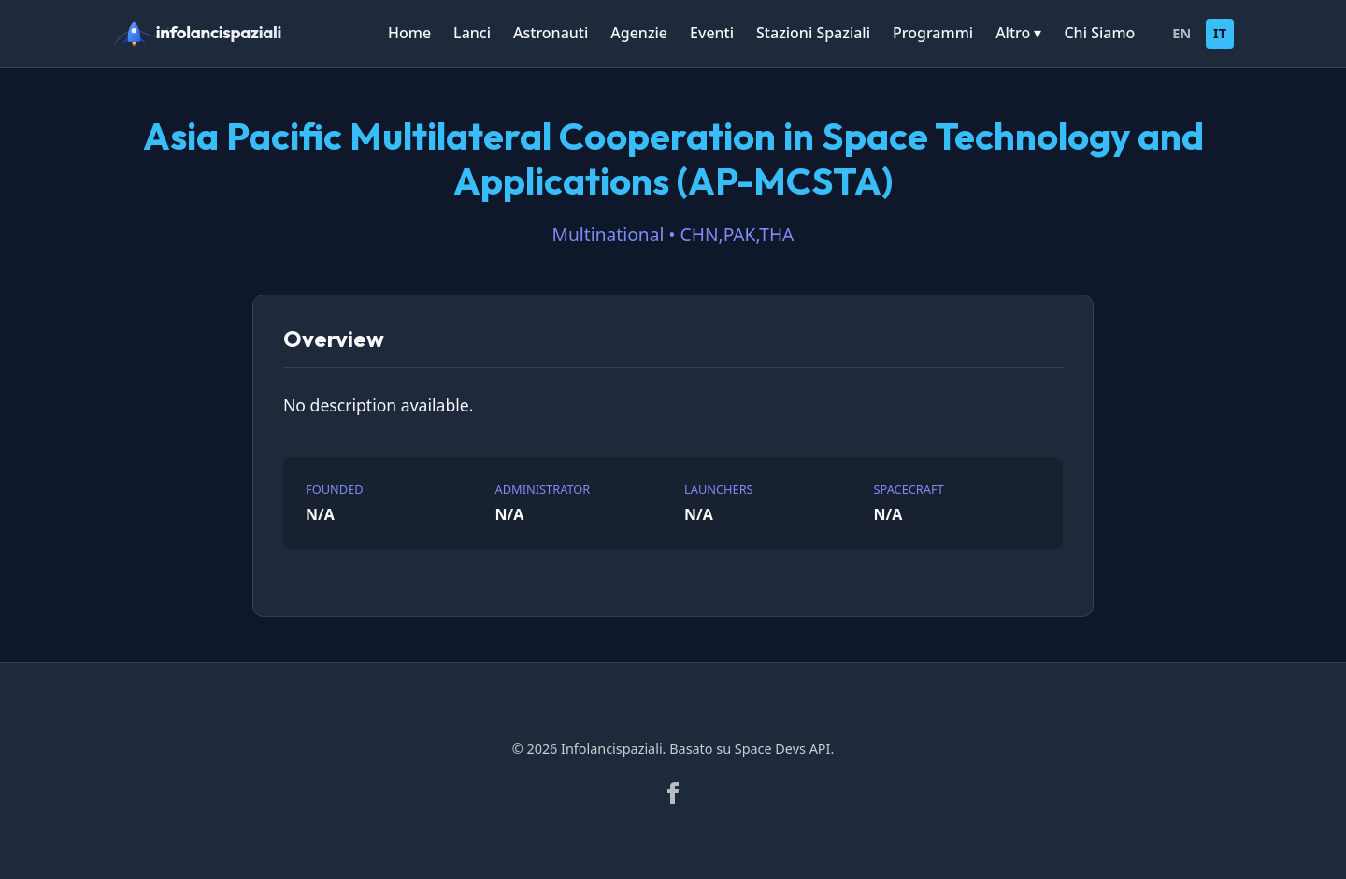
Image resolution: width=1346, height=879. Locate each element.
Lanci (472, 32)
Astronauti (550, 32)
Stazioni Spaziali (813, 32)
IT (1219, 33)
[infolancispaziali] (205, 33)
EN (1181, 33)
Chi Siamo (1099, 32)
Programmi (933, 32)
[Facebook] (673, 793)
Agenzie (638, 32)
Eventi (712, 32)
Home (409, 32)
